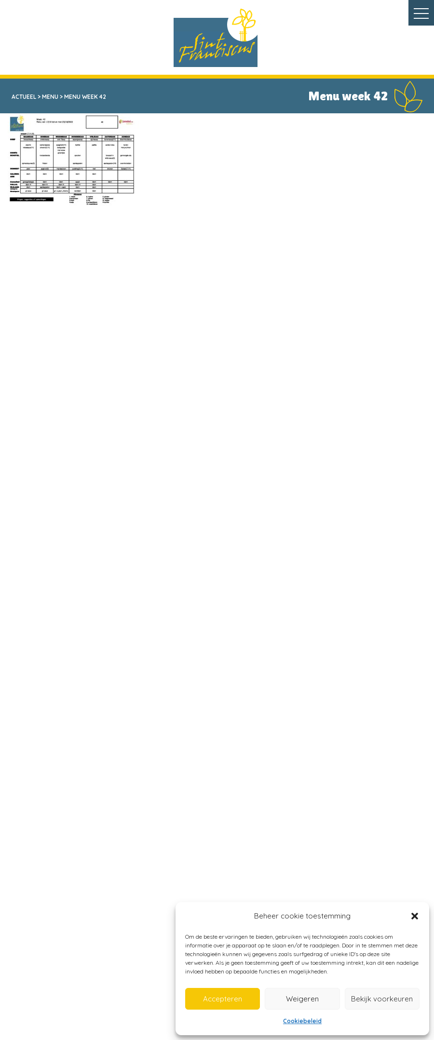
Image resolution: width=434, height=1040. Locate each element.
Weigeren (302, 998)
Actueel (24, 96)
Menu (50, 96)
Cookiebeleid (302, 1021)
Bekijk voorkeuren (382, 998)
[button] (415, 916)
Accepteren (222, 998)
